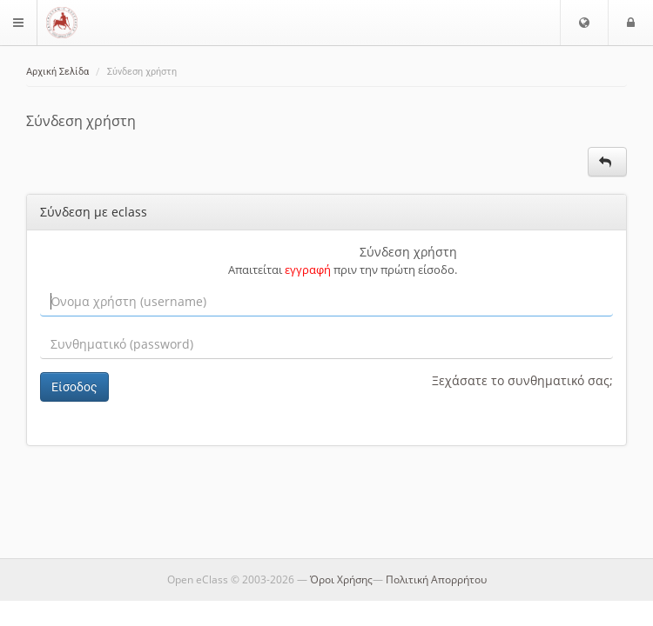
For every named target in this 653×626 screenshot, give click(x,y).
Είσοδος (74, 387)
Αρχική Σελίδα (57, 71)
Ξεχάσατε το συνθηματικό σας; (522, 380)
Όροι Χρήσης (341, 579)
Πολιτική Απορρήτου (436, 579)
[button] (584, 22)
